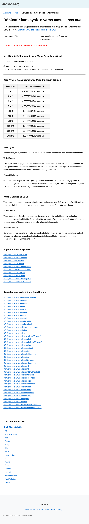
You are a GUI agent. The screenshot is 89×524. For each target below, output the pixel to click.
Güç (6, 448)
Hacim (7, 452)
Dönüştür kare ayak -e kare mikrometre (19, 363)
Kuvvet (7, 462)
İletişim (40, 509)
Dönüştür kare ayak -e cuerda (15, 318)
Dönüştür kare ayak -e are (14, 306)
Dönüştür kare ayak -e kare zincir (17, 390)
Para (7, 465)
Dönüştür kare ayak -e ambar (15, 303)
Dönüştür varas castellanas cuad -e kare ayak (37, 30)
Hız (6, 458)
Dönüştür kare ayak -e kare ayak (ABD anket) (22, 336)
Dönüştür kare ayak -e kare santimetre (19, 384)
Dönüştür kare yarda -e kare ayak (17, 282)
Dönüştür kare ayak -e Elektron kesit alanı (20, 327)
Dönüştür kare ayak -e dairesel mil (17, 324)
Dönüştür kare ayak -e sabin (15, 402)
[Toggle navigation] (85, 4)
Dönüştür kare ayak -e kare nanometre (19, 378)
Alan (16, 13)
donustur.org (10, 3)
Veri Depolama (11, 476)
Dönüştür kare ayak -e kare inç (16, 357)
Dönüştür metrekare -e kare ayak (17, 270)
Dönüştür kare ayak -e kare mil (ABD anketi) (21, 372)
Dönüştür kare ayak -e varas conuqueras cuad (22, 408)
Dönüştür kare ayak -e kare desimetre (19, 348)
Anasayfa (7, 13)
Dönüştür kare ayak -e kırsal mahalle (18, 393)
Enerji (7, 445)
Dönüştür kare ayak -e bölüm (15, 312)
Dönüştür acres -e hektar (13, 264)
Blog (47, 509)
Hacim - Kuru (10, 455)
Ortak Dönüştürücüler (13, 427)
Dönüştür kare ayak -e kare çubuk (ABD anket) (22, 342)
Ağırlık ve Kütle (11, 434)
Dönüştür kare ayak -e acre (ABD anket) (20, 297)
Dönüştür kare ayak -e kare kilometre (18, 360)
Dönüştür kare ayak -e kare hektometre (19, 354)
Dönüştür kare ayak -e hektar (15, 330)
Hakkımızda (30, 509)
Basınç (7, 441)
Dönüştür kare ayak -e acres (15, 258)
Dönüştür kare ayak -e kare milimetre (18, 375)
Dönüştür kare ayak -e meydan (16, 399)
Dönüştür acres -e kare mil (14, 273)
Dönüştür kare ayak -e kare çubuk (17, 339)
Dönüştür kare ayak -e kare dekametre (19, 345)
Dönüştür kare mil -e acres (14, 276)
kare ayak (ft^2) (11, 36)
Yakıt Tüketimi (10, 479)
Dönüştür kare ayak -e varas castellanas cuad (22, 405)
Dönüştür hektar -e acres (13, 261)
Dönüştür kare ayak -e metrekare (17, 267)
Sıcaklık (8, 469)
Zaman (7, 482)
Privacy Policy (56, 509)
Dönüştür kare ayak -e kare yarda (17, 279)
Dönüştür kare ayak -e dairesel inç (17, 321)
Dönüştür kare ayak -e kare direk (16, 351)
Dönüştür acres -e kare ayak (15, 255)
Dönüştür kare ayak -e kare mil (16, 366)
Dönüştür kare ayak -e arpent (15, 309)
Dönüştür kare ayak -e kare (14, 333)
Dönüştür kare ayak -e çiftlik (14, 315)
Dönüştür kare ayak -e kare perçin (17, 381)
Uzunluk (8, 472)
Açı (6, 431)
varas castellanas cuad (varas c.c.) (54, 36)
